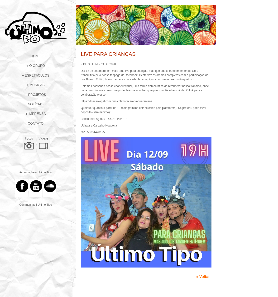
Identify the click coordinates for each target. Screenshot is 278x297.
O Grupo (37, 66)
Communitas (27, 204)
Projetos (37, 95)
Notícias (35, 104)
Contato (35, 123)
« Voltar (203, 277)
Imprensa (37, 114)
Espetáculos (37, 75)
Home (36, 56)
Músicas (37, 85)
